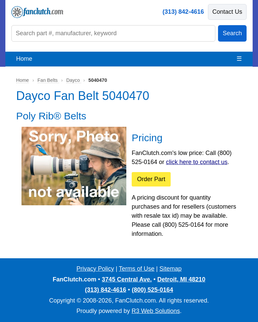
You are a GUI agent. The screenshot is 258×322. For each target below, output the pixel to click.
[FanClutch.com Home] (37, 12)
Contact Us (227, 11)
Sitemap (171, 268)
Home (24, 58)
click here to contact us (196, 162)
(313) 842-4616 (183, 11)
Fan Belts (48, 80)
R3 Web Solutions (156, 311)
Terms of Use (137, 268)
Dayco (73, 80)
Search (232, 33)
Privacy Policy (95, 268)
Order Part (151, 179)
